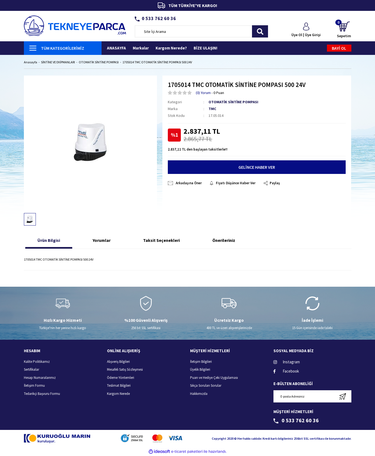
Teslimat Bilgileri (119, 386)
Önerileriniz (223, 240)
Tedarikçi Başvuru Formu (42, 394)
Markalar (141, 48)
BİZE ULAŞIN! (205, 48)
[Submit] (342, 397)
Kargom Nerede (118, 394)
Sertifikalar (31, 370)
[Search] (201, 31)
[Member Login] (306, 30)
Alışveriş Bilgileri (118, 362)
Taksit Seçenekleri (161, 240)
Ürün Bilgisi (48, 240)
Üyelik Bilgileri (200, 370)
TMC (212, 109)
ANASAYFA (116, 48)
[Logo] (75, 25)
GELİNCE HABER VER (256, 167)
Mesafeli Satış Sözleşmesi (125, 370)
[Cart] (344, 30)
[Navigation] (63, 48)
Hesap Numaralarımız (40, 378)
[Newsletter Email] (312, 397)
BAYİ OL (339, 48)
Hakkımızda (198, 394)
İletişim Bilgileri (201, 362)
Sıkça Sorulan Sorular (205, 386)
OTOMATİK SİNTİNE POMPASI (233, 102)
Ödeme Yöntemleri (120, 378)
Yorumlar (102, 240)
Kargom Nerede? (171, 48)
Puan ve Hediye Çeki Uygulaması (214, 378)
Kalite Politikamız (37, 362)
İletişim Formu (34, 386)
